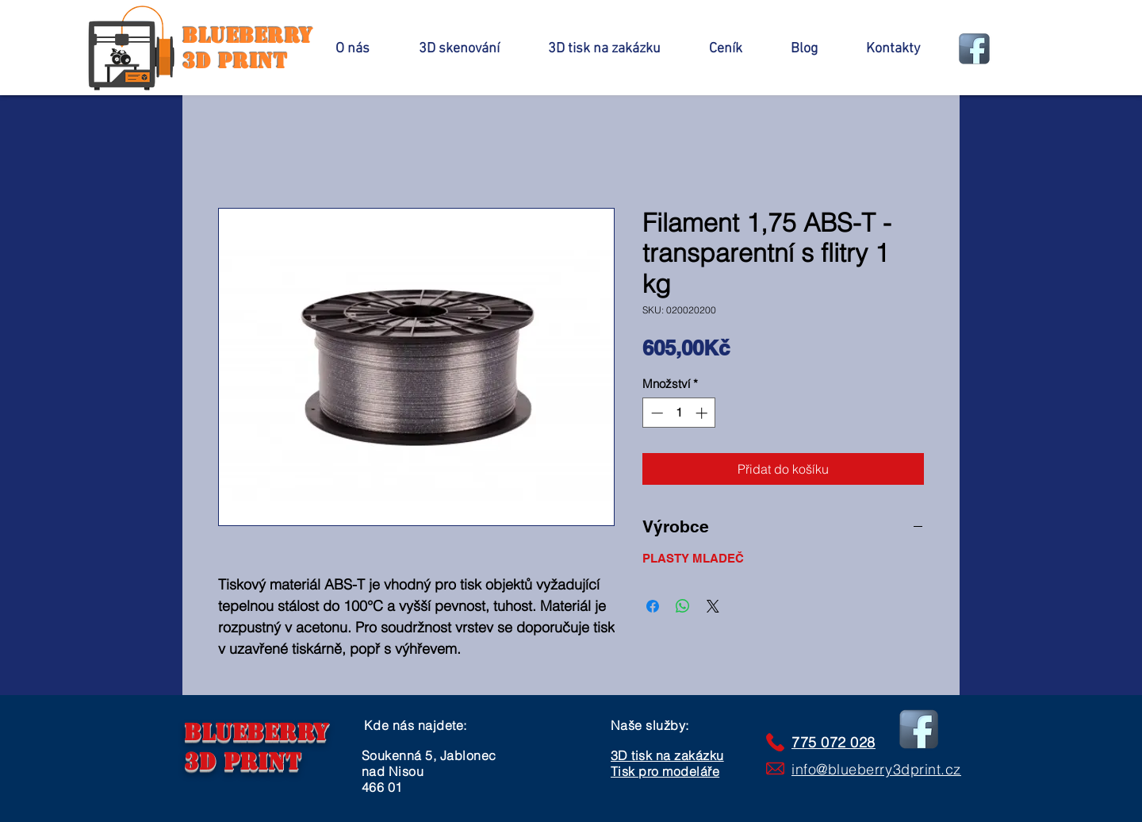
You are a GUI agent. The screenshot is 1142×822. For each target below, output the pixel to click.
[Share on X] (712, 606)
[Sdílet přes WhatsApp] (682, 606)
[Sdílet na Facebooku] (652, 606)
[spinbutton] (679, 413)
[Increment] (703, 413)
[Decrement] (655, 413)
